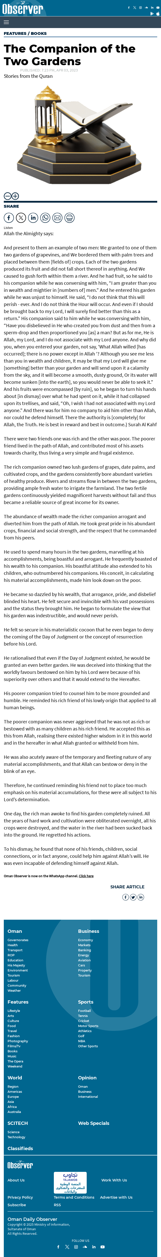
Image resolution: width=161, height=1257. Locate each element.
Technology (16, 1137)
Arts (11, 1016)
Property (85, 970)
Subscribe (17, 1205)
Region (13, 1086)
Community (17, 985)
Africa (12, 1107)
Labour (13, 980)
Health (13, 945)
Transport (15, 950)
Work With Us (114, 1180)
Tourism (14, 975)
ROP (11, 955)
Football (84, 1011)
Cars (81, 965)
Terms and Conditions (74, 1197)
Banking (84, 950)
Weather (14, 990)
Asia (11, 1102)
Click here (86, 876)
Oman (83, 1086)
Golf (81, 1036)
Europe (13, 1097)
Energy (83, 955)
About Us (16, 1180)
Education (15, 960)
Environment (18, 970)
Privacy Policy (20, 1197)
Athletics (84, 1031)
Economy (85, 940)
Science (13, 1132)
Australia (14, 1112)
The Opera (15, 1061)
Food (12, 1026)
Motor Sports (88, 1026)
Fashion (14, 1036)
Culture (13, 1021)
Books (12, 1051)
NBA (81, 1041)
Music (12, 1056)
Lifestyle (14, 1011)
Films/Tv (14, 1046)
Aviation (84, 960)
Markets (84, 945)
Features (15, 33)
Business (84, 1092)
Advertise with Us (116, 1197)
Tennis (83, 1016)
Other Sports (88, 1046)
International (88, 1097)
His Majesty (16, 965)
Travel (12, 1031)
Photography (18, 1041)
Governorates (18, 940)
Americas (15, 1092)
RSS (57, 1205)
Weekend (15, 1066)
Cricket (83, 1021)
